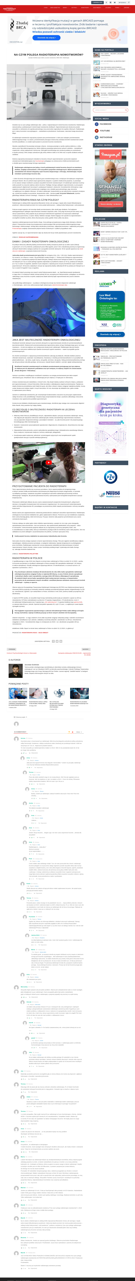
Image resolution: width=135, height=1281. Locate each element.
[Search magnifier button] (126, 113)
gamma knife (78, 605)
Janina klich (43, 955)
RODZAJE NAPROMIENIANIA (28, 240)
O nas (45, 10)
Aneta (41, 821)
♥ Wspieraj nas (97, 2)
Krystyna (42, 941)
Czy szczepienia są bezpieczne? (113, 64)
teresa (36, 764)
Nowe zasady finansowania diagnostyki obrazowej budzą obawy (113, 80)
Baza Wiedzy (97, 10)
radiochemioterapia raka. (60, 288)
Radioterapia (66, 61)
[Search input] (109, 113)
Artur (38, 778)
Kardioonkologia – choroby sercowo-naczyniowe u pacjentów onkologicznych (112, 89)
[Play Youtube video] (48, 466)
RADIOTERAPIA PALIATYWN (28, 557)
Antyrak (74, 10)
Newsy (65, 10)
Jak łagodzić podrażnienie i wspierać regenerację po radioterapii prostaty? (18, 707)
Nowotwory (85, 10)
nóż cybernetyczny (51, 605)
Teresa (41, 795)
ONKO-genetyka (55, 10)
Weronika (37, 1008)
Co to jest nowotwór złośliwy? (113, 258)
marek (41, 1044)
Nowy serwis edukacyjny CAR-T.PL (114, 235)
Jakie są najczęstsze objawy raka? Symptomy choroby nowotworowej (112, 243)
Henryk (39, 1028)
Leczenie (108, 10)
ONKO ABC (59, 61)
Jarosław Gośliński (33, 61)
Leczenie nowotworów (50, 61)
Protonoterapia (17, 232)
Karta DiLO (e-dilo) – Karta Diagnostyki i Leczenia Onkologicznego (111, 227)
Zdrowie (126, 10)
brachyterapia (40, 164)
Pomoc (117, 10)
